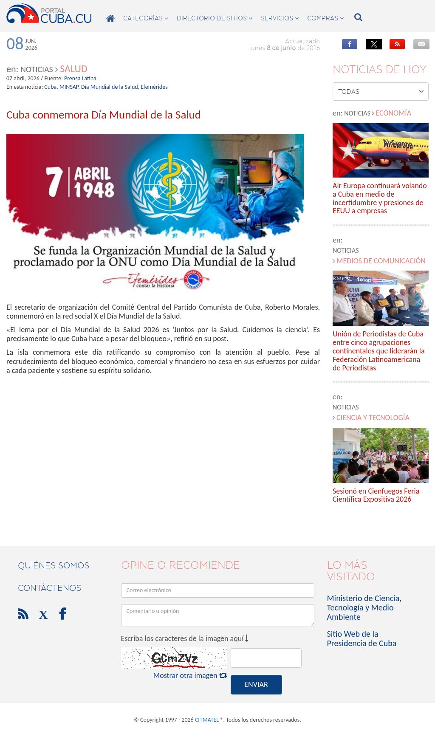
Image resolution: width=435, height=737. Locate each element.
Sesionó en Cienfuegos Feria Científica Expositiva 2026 (376, 495)
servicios (280, 18)
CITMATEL (207, 719)
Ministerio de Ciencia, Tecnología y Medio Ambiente (364, 607)
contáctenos (49, 588)
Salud (73, 68)
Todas (381, 91)
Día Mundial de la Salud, (110, 86)
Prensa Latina (80, 78)
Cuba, (51, 86)
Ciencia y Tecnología (373, 417)
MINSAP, (69, 86)
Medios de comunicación (381, 260)
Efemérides (154, 86)
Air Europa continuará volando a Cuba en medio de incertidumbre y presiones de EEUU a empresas (380, 198)
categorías (145, 18)
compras (325, 18)
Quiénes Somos (53, 565)
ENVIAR (256, 684)
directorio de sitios (214, 18)
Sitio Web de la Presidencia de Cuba (362, 638)
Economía (393, 113)
